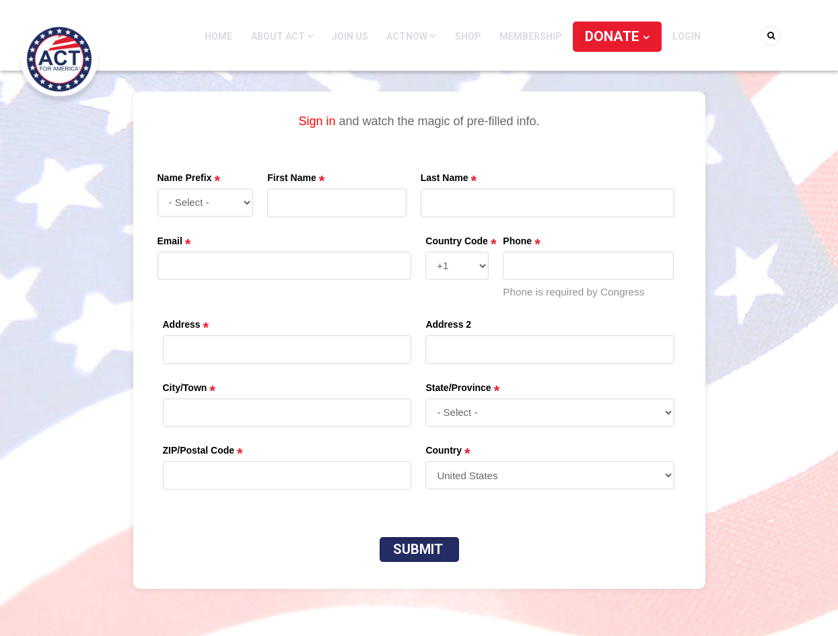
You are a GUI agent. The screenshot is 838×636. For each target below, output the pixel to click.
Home (231, 36)
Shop (471, 36)
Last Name (444, 177)
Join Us (358, 36)
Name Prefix (185, 177)
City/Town (185, 387)
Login (674, 36)
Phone (517, 241)
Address (182, 324)
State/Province (458, 387)
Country (443, 450)
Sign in (316, 121)
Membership (532, 36)
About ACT (292, 36)
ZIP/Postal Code (199, 450)
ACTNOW (417, 36)
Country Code (456, 241)
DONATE (612, 36)
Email (170, 241)
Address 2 (448, 324)
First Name (291, 177)
